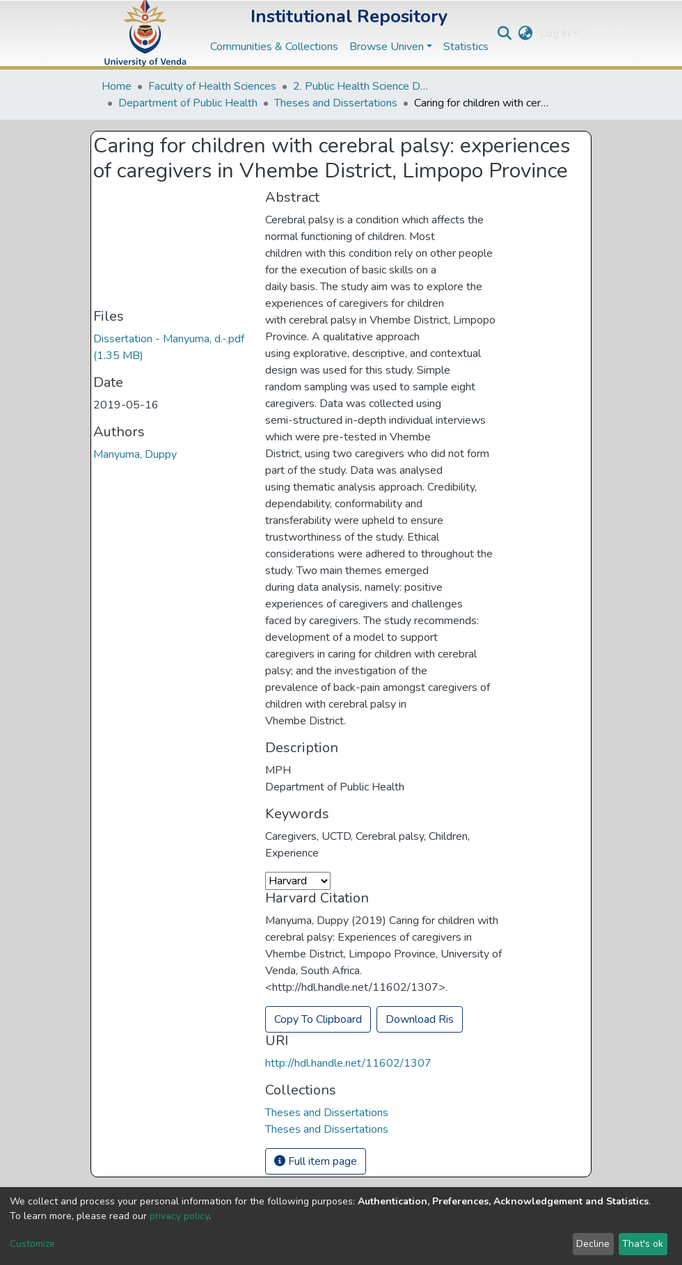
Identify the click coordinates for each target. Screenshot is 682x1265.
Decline (593, 1243)
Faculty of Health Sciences (212, 86)
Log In (555, 33)
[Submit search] (504, 33)
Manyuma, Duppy (135, 454)
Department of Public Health (187, 103)
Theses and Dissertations (335, 103)
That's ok (642, 1243)
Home (117, 86)
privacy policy (179, 1216)
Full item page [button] (315, 1161)
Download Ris (420, 1019)
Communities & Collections (274, 46)
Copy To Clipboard (318, 1019)
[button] (525, 33)
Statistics (466, 46)
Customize (32, 1243)
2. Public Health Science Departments (362, 86)
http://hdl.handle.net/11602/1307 (348, 1063)
